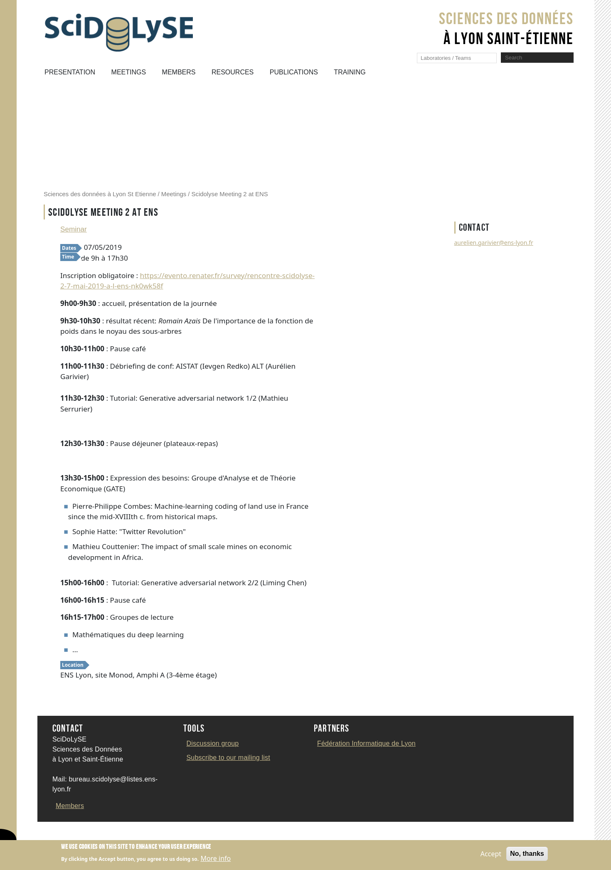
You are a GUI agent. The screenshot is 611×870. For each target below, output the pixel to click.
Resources (233, 72)
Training (349, 72)
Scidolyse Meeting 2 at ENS (230, 194)
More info (215, 860)
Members (179, 72)
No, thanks (527, 855)
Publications (294, 72)
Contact (47, 832)
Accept (490, 855)
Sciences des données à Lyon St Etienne (100, 194)
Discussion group (213, 743)
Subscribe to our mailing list (228, 757)
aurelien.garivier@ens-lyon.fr (493, 242)
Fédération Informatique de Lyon (366, 743)
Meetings (128, 72)
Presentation (69, 72)
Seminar (73, 229)
